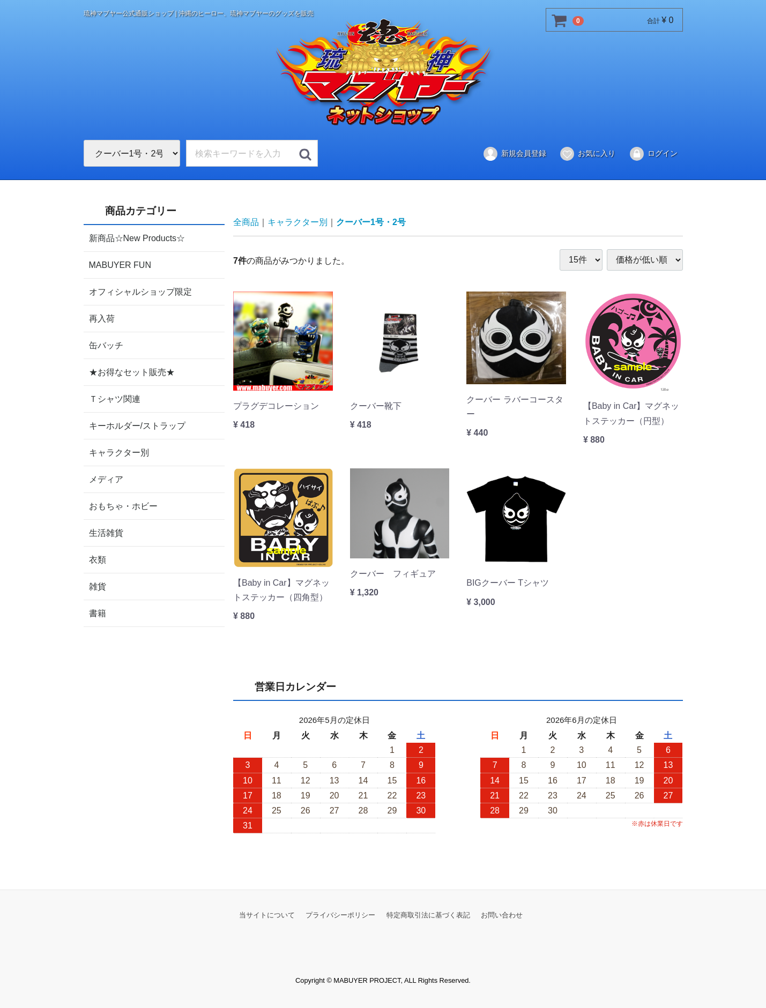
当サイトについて (267, 914)
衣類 (97, 559)
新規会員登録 (514, 154)
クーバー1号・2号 (371, 222)
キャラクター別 (119, 452)
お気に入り (587, 154)
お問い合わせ (502, 914)
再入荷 (102, 318)
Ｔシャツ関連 (114, 398)
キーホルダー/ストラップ (137, 425)
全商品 (246, 222)
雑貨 (97, 586)
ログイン (653, 154)
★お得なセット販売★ (132, 371)
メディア (106, 478)
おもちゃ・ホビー (123, 505)
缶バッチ (106, 344)
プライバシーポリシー (340, 914)
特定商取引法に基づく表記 (428, 914)
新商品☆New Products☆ (137, 237)
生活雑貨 (106, 532)
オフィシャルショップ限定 (140, 291)
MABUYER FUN (120, 264)
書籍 (97, 612)
